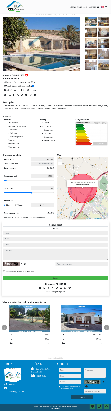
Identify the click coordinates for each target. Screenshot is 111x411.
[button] (4, 327)
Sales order (82, 7)
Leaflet (88, 218)
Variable (20, 205)
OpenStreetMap (96, 218)
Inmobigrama (55, 408)
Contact (92, 7)
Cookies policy (57, 406)
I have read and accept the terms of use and (20, 271)
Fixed (8, 205)
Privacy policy (47, 406)
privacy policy (30, 271)
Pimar (41, 406)
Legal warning (66, 406)
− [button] (60, 163)
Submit (55, 278)
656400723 (55, 229)
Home (73, 7)
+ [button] (60, 160)
